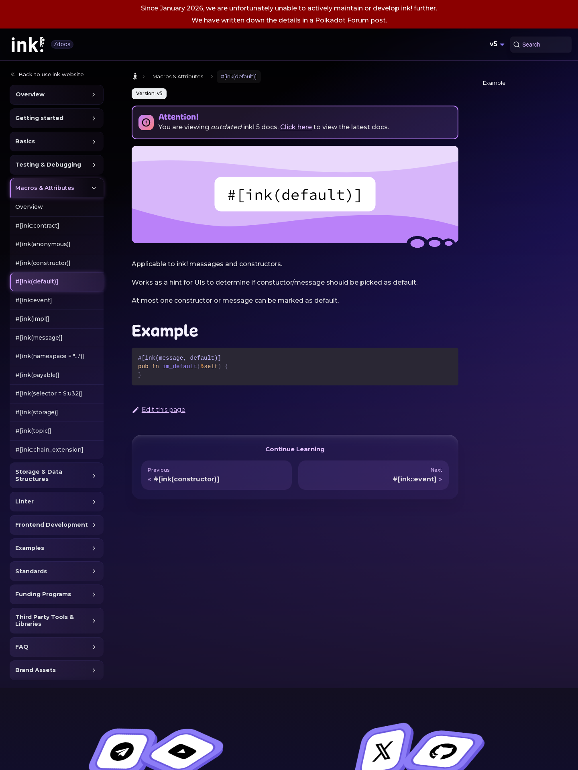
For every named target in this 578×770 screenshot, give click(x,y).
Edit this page (158, 410)
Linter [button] (24, 501)
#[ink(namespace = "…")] (49, 356)
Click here (296, 127)
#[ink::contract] (37, 225)
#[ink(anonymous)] (43, 244)
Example (494, 83)
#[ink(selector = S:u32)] (48, 393)
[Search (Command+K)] (541, 45)
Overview (29, 206)
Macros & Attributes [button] (44, 187)
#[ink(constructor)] (43, 263)
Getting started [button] (39, 118)
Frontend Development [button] (51, 524)
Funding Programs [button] (43, 594)
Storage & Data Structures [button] (38, 475)
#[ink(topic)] (33, 430)
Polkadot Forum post (350, 20)
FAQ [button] (21, 646)
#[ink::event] (33, 300)
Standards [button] (31, 571)
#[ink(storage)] (36, 412)
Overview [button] (30, 94)
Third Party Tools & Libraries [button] (44, 620)
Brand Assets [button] (35, 670)
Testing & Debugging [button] (48, 164)
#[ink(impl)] (32, 318)
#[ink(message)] (39, 337)
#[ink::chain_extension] (49, 449)
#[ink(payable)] (37, 375)
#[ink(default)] (36, 281)
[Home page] (135, 76)
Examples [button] (29, 548)
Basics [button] (25, 141)
